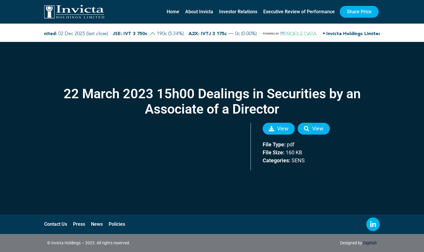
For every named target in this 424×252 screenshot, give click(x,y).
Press (79, 224)
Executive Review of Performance (299, 11)
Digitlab (370, 242)
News (97, 224)
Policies (117, 224)
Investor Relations (238, 11)
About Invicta (199, 11)
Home (173, 11)
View (279, 128)
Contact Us (55, 224)
